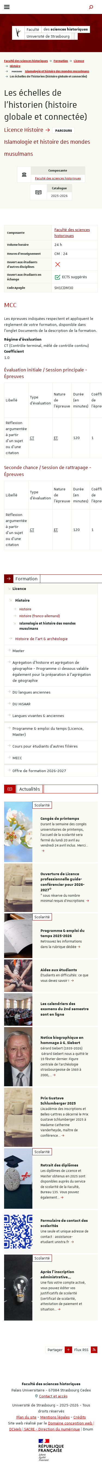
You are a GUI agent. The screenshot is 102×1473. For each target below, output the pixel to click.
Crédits (79, 1417)
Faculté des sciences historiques (26, 60)
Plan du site (26, 1417)
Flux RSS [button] (81, 1349)
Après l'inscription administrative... (57, 1275)
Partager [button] (55, 1349)
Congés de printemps (60, 818)
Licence (79, 60)
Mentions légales (55, 1417)
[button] (91, 7)
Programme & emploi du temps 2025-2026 (63, 933)
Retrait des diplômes (59, 1165)
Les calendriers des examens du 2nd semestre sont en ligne (65, 1009)
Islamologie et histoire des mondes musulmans (57, 71)
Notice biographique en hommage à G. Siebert (62, 1040)
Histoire (15, 66)
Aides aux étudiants (59, 970)
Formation (61, 60)
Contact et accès (53, 1396)
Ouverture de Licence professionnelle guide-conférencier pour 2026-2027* (62, 882)
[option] (51, 832)
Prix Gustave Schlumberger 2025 (58, 1101)
